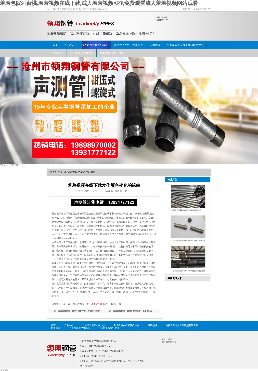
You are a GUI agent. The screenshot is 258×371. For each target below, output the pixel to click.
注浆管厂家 (97, 304)
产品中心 (69, 45)
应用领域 (155, 45)
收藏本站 (186, 9)
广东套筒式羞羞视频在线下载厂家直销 (188, 240)
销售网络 (58, 53)
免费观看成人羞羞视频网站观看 (185, 45)
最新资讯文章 (175, 278)
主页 (60, 172)
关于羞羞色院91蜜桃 (81, 53)
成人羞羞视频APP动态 (94, 45)
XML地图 (89, 366)
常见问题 (90, 172)
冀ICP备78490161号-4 (99, 346)
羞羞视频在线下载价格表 (128, 45)
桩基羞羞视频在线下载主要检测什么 (188, 210)
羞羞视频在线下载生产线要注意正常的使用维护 (79, 311)
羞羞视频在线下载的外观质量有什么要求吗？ (133, 311)
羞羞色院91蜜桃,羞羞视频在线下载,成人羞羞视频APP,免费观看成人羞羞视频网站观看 (99, 3)
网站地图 (4, 370)
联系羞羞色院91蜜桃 (202, 9)
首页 (55, 45)
